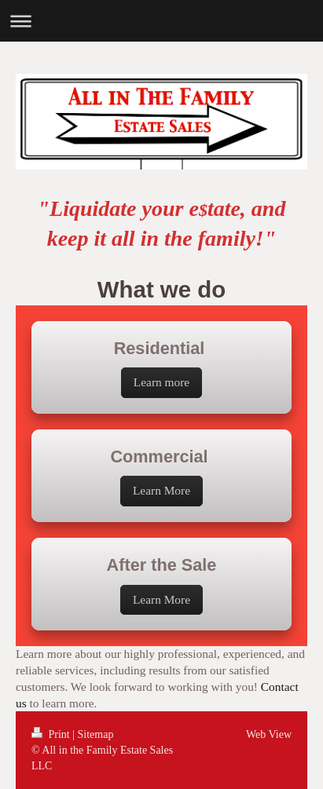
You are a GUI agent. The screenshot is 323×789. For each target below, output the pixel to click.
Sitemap (96, 734)
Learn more (161, 382)
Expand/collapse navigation (161, 21)
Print (51, 734)
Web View (269, 734)
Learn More (161, 490)
